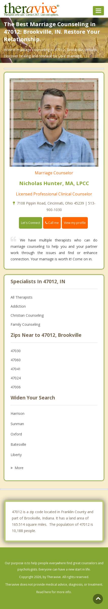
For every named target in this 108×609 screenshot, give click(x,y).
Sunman (17, 423)
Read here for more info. (54, 592)
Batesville (18, 444)
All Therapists (22, 297)
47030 (16, 350)
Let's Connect (30, 223)
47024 (16, 378)
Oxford (16, 434)
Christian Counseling (27, 315)
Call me (52, 223)
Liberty (16, 454)
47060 (16, 359)
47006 (16, 387)
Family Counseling (25, 324)
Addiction (18, 306)
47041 (16, 369)
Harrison (17, 413)
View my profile (75, 223)
